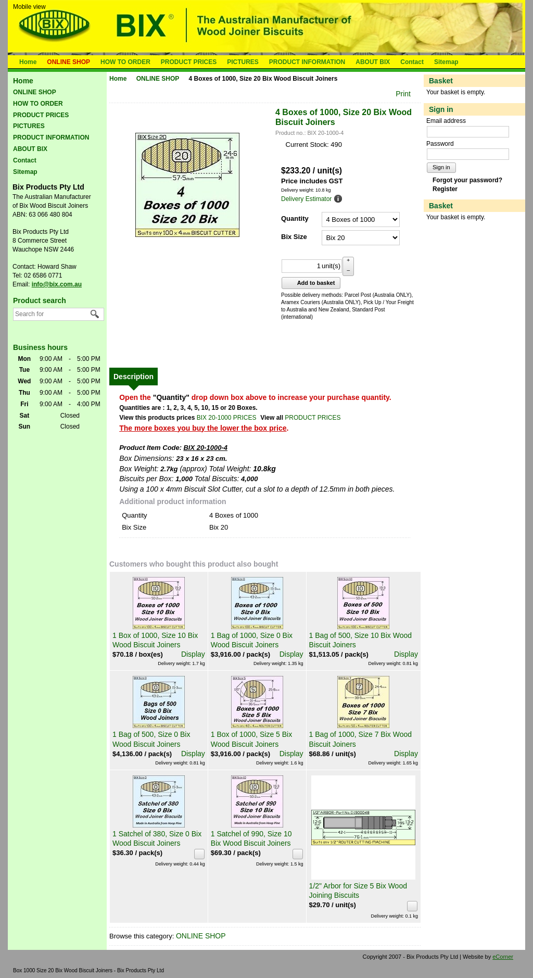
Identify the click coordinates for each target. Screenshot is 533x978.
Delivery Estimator (306, 199)
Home (27, 62)
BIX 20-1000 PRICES (227, 417)
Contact (412, 62)
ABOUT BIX (373, 62)
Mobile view (29, 6)
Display (193, 654)
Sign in (441, 167)
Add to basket (310, 283)
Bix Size (294, 237)
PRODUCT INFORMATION (307, 62)
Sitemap (446, 62)
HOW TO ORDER (125, 62)
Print (403, 94)
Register (445, 189)
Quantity (295, 218)
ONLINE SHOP (68, 62)
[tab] (133, 376)
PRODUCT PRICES (189, 62)
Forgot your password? (467, 180)
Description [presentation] (133, 376)
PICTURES (243, 62)
